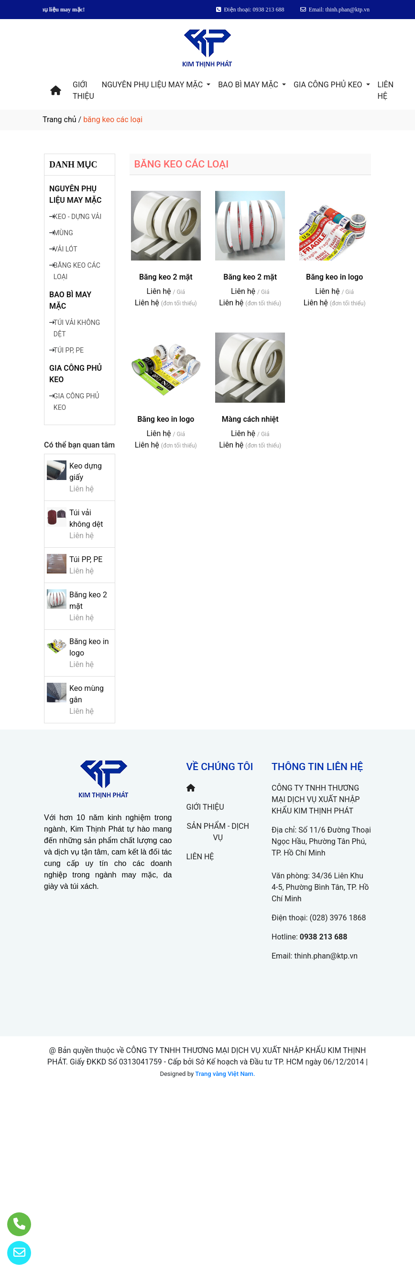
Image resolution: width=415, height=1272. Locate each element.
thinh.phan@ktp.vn (326, 955)
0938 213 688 (324, 936)
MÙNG (63, 233)
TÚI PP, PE (69, 350)
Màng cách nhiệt (250, 419)
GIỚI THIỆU (83, 90)
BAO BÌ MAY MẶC (249, 84)
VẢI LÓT (65, 249)
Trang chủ (59, 119)
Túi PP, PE (85, 559)
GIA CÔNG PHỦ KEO (329, 84)
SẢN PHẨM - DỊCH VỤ (218, 832)
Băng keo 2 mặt (166, 277)
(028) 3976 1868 (338, 917)
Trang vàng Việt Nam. (225, 1073)
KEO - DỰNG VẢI (77, 216)
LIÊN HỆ (385, 90)
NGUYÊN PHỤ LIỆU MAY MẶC (153, 84)
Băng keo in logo (334, 277)
